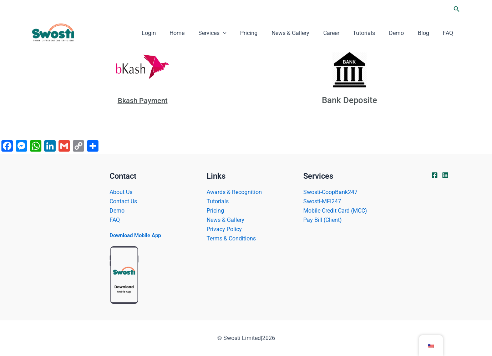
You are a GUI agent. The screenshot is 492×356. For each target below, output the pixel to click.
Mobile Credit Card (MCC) (335, 210)
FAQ (449, 33)
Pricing (264, 33)
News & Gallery (304, 33)
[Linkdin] (445, 175)
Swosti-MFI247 (322, 201)
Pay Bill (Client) (322, 220)
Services (230, 33)
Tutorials (372, 33)
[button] (456, 9)
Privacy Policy (224, 229)
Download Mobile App (138, 235)
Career (342, 33)
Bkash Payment (142, 100)
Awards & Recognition (234, 191)
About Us (121, 191)
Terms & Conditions (231, 238)
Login (171, 33)
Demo (402, 33)
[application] (240, 33)
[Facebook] (434, 175)
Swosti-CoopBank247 (330, 191)
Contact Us (123, 201)
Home (197, 33)
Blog (427, 33)
